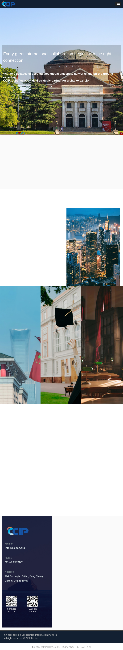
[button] (118, 4)
